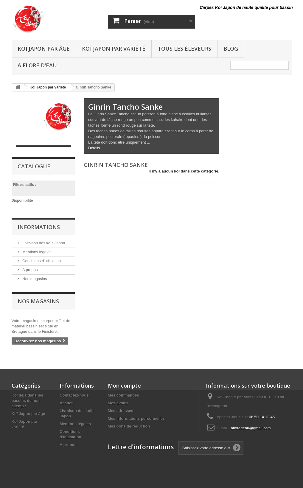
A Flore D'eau (37, 65)
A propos (29, 270)
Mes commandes (123, 395)
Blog (230, 48)
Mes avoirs (118, 403)
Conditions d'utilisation (41, 261)
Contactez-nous (74, 395)
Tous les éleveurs (184, 48)
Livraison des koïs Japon (43, 243)
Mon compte (124, 385)
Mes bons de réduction (129, 426)
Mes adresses (120, 410)
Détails (94, 148)
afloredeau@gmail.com (251, 428)
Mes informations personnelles (136, 418)
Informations (39, 227)
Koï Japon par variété (113, 48)
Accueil (66, 403)
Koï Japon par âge (44, 48)
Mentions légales (36, 252)
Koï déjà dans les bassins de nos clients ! (27, 400)
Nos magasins (34, 278)
